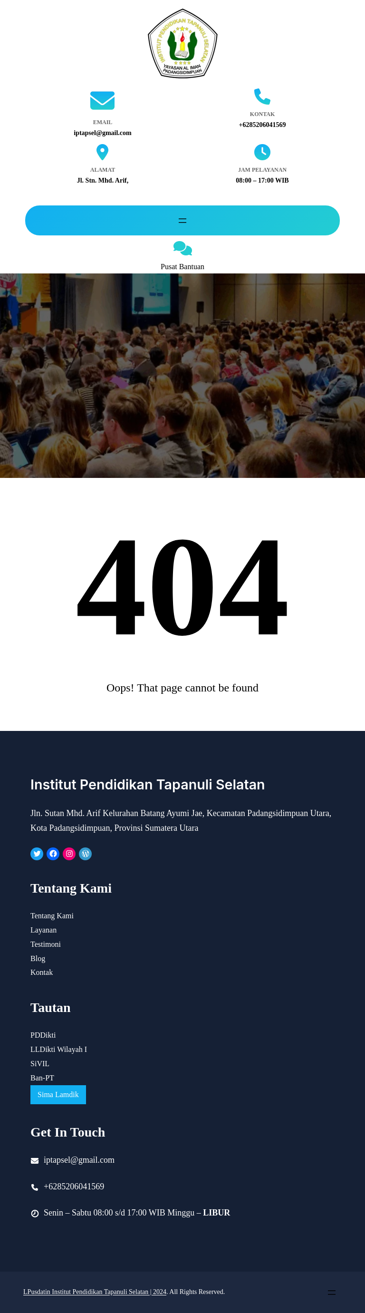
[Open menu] (182, 221)
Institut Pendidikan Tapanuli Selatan (150, 784)
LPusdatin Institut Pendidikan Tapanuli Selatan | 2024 (94, 1291)
